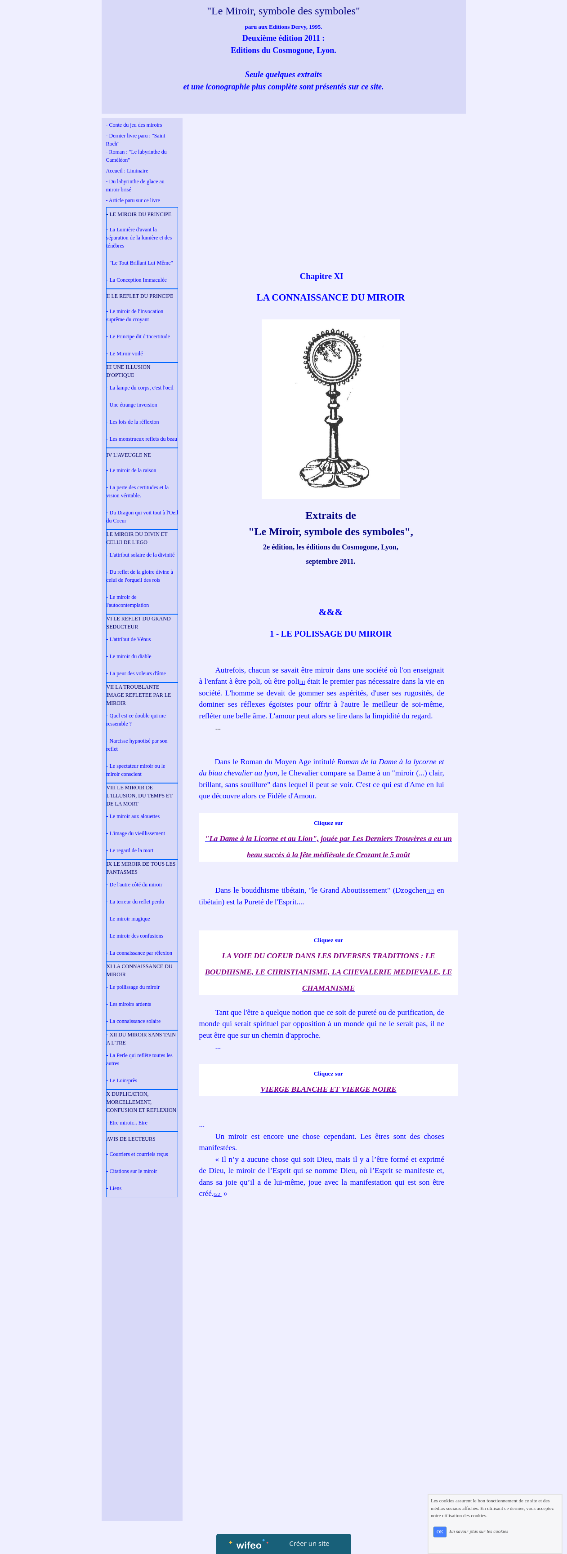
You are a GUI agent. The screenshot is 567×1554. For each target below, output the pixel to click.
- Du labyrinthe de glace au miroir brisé (135, 185)
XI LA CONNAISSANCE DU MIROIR (140, 970)
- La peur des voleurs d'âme (136, 673)
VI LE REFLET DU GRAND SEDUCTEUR (139, 622)
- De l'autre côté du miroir (134, 884)
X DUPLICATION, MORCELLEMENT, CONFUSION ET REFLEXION (142, 1102)
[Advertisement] (142, 1381)
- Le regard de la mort (130, 850)
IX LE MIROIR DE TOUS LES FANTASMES (141, 868)
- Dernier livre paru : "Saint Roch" (135, 140)
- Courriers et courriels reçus (137, 1154)
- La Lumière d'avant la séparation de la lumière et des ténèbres (139, 237)
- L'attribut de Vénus (129, 639)
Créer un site (309, 1543)
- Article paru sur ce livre (133, 200)
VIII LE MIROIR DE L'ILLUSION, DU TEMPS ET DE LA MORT (140, 795)
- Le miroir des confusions (135, 936)
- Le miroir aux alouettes (133, 816)
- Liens (114, 1188)
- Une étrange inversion (132, 405)
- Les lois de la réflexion (133, 422)
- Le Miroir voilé (125, 353)
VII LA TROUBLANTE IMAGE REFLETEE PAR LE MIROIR (139, 695)
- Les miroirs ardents (129, 1004)
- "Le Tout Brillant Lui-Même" (140, 263)
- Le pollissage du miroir (133, 987)
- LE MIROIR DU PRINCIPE (139, 214)
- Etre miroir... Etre (127, 1123)
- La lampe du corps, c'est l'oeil (140, 388)
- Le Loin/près (122, 1080)
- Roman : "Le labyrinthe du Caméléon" (136, 156)
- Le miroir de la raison (131, 470)
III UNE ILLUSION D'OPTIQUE (129, 371)
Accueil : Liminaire (127, 171)
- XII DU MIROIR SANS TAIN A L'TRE (141, 1039)
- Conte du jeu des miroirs (134, 125)
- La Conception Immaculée (137, 280)
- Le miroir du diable (129, 656)
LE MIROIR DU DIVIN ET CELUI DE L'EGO (137, 538)
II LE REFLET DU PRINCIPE (140, 296)
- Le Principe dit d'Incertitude (138, 336)
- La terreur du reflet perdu (135, 902)
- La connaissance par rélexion (140, 953)
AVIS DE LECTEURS (131, 1139)
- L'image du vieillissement (136, 833)
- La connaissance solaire (134, 1021)
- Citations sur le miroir (132, 1171)
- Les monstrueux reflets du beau (142, 439)
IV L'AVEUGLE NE (129, 455)
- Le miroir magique (128, 919)
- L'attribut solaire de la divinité (141, 555)
